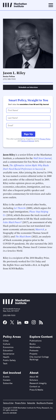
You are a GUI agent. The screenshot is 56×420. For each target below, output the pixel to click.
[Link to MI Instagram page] (34, 323)
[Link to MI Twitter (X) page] (12, 323)
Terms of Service (27, 141)
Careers (6, 380)
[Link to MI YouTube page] (26, 322)
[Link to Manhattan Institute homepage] (16, 303)
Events (6, 376)
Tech (5, 363)
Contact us (35, 386)
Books (33, 344)
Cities (6, 340)
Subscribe (7, 383)
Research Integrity (38, 383)
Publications (36, 340)
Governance (8, 353)
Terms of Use (8, 403)
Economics (8, 347)
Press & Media (36, 389)
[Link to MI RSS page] (41, 323)
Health (6, 357)
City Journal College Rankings (39, 358)
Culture (6, 344)
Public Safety (9, 360)
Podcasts (34, 350)
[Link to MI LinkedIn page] (19, 323)
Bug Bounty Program (45, 403)
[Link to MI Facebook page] (5, 323)
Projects (33, 353)
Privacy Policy (45, 139)
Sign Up (28, 134)
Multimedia (35, 347)
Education (8, 350)
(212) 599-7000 (9, 79)
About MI (34, 376)
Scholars (34, 380)
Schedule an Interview (28, 87)
